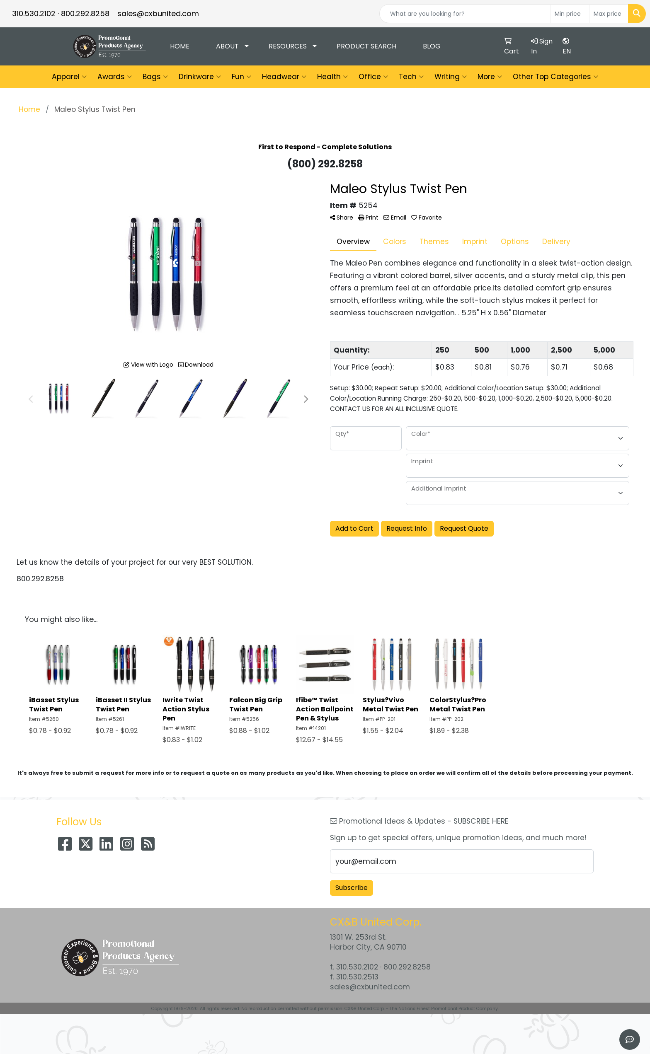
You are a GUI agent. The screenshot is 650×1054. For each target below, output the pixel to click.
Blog (432, 46)
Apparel (69, 77)
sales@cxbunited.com (158, 13)
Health (332, 77)
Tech (411, 77)
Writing (450, 77)
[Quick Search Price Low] (569, 13)
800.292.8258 (85, 13)
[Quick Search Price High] (608, 13)
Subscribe (351, 887)
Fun (241, 77)
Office (373, 77)
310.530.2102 (34, 13)
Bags (155, 77)
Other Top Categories (555, 77)
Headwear (284, 77)
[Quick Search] (465, 13)
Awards (114, 77)
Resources (288, 46)
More (490, 77)
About (227, 46)
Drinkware (200, 77)
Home (179, 46)
